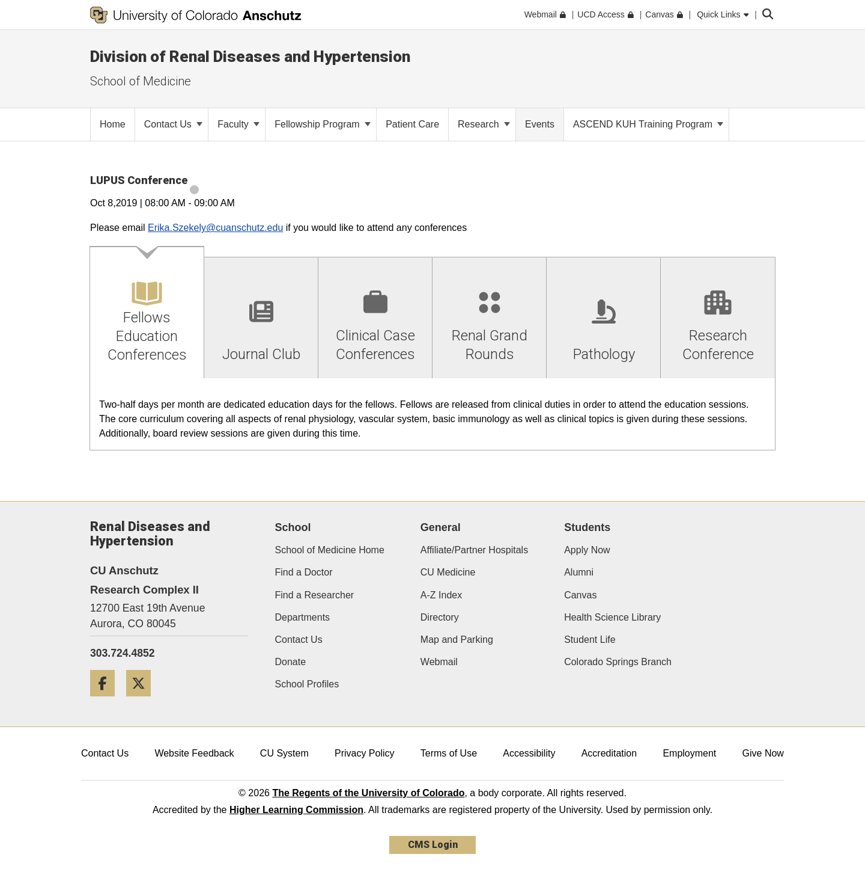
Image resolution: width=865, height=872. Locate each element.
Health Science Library (612, 617)
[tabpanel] (432, 414)
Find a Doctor (304, 572)
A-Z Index (441, 595)
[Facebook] (107, 701)
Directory (439, 617)
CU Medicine (448, 572)
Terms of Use (448, 753)
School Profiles (307, 684)
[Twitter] (143, 701)
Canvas (580, 595)
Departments (302, 617)
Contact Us (173, 124)
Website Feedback (194, 753)
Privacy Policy (365, 753)
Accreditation (609, 753)
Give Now (763, 753)
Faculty (238, 124)
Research (484, 124)
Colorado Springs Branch (618, 662)
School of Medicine (140, 81)
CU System (284, 753)
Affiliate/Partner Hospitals (474, 550)
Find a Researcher (314, 595)
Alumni (578, 572)
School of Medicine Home (329, 550)
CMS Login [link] (433, 844)
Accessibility (529, 753)
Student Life (589, 639)
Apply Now (587, 550)
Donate (290, 662)
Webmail (439, 662)
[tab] (147, 313)
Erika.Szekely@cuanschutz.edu (215, 228)
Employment (689, 753)
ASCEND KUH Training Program (648, 124)
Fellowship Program (323, 124)
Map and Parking (456, 639)
